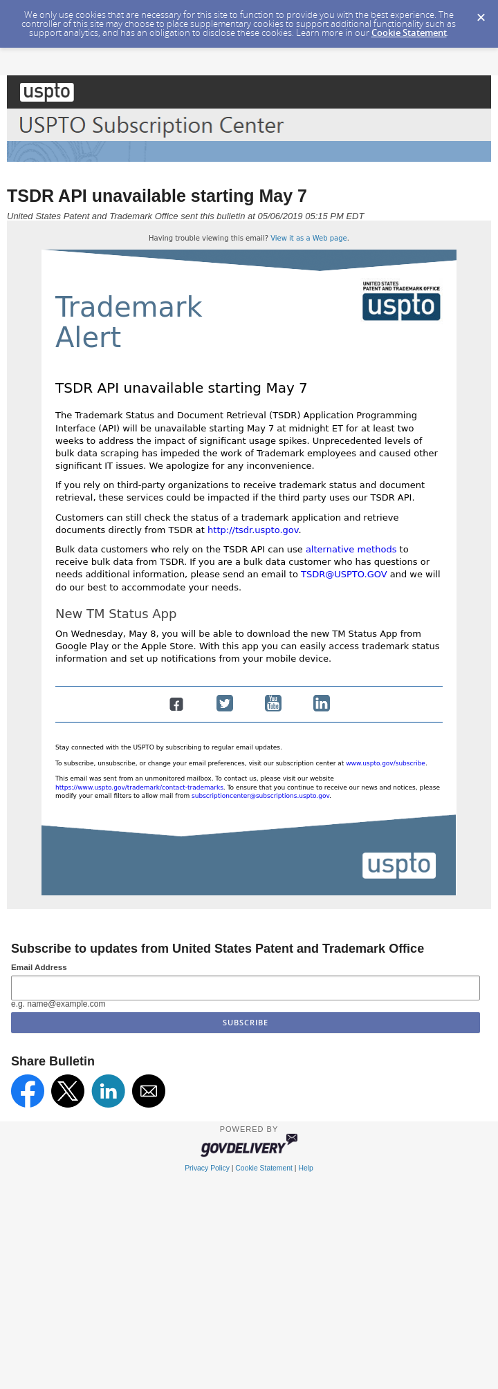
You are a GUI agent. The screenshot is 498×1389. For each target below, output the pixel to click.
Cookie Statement (409, 32)
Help (305, 1168)
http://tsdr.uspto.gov (253, 530)
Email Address (39, 966)
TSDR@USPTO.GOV (344, 574)
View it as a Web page (308, 238)
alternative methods (351, 549)
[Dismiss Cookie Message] (480, 13)
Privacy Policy (207, 1168)
